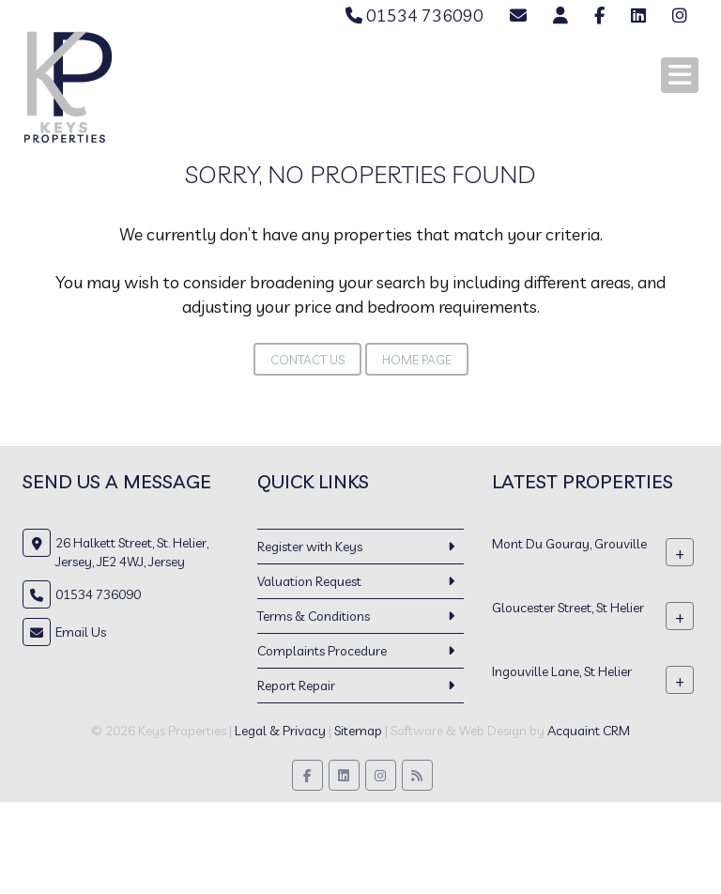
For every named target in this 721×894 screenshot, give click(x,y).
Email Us (80, 632)
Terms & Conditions (313, 616)
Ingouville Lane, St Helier (562, 671)
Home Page (417, 359)
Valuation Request (309, 581)
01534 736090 (414, 15)
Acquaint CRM (588, 730)
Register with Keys (309, 546)
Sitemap (358, 730)
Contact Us (307, 359)
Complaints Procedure (322, 650)
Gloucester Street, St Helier (568, 607)
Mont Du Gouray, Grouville (569, 543)
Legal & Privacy (280, 730)
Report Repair (296, 685)
